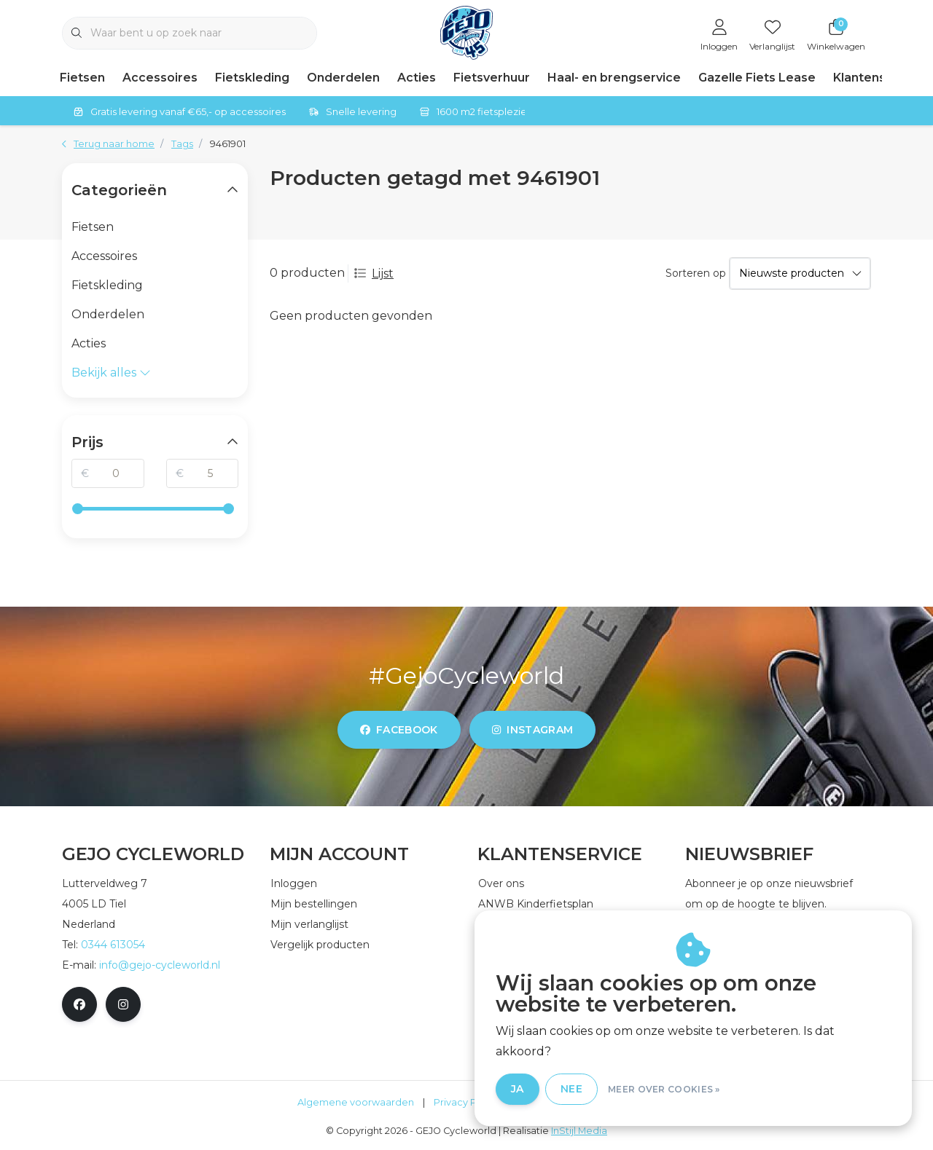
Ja (546, 1090)
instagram (532, 729)
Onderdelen (343, 77)
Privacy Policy (466, 1102)
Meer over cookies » (693, 1090)
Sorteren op (695, 273)
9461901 (228, 143)
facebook (399, 729)
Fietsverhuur (491, 77)
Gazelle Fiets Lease (757, 77)
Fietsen (82, 77)
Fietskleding (252, 77)
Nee (601, 1090)
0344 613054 (113, 944)
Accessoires (160, 77)
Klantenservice (878, 77)
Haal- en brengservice (614, 77)
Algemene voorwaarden (355, 1102)
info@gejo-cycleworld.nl (159, 965)
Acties (416, 77)
